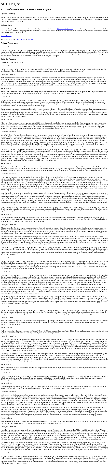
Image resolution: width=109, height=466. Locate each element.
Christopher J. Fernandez (65, 29)
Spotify (30, 39)
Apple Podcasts (20, 39)
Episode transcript (6, 36)
